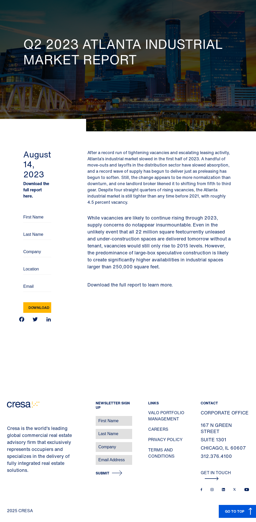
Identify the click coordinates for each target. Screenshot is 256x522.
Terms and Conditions (161, 453)
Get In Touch (216, 475)
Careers (158, 429)
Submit (102, 473)
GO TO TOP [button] (234, 511)
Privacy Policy (165, 439)
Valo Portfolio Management (166, 416)
